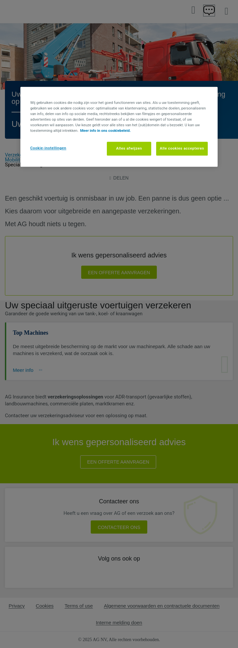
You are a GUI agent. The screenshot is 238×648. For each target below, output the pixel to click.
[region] (119, 127)
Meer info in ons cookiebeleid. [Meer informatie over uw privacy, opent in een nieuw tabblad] (105, 130)
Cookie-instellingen (48, 148)
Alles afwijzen (129, 148)
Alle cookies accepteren (182, 148)
